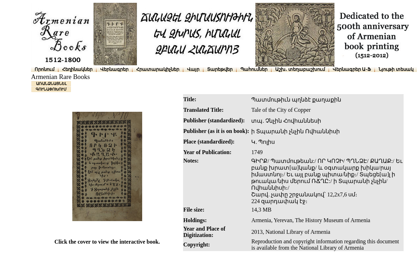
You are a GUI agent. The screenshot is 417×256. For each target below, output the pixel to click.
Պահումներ (253, 69)
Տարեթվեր (219, 69)
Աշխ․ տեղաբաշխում (300, 69)
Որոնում (44, 69)
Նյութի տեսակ (396, 69)
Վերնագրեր (114, 69)
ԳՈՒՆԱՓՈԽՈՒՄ (51, 89)
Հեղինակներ (77, 69)
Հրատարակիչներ (157, 69)
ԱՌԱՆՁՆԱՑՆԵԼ (51, 83)
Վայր (193, 69)
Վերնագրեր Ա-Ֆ (352, 69)
